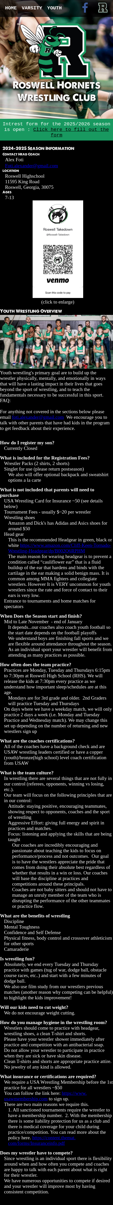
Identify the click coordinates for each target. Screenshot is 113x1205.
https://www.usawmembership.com (45, 1096)
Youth (54, 8)
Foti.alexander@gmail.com (31, 165)
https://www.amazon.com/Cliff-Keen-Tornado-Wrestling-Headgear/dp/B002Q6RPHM (59, 548)
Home (11, 8)
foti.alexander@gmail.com (38, 417)
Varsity (32, 8)
